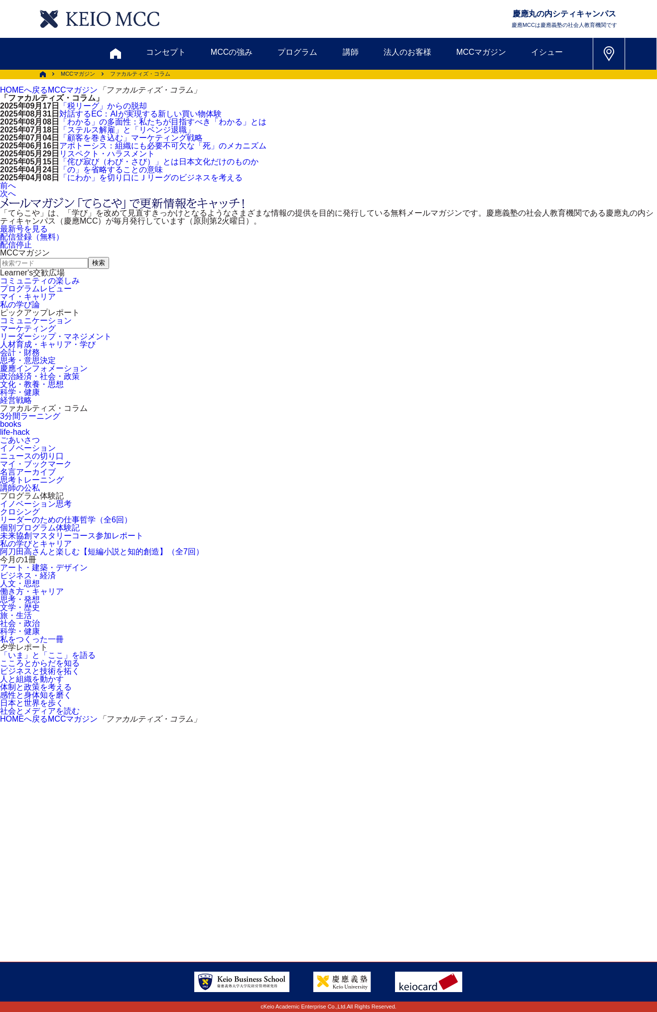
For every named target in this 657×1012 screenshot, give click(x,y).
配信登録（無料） (32, 237)
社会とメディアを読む (40, 711)
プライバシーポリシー (245, 907)
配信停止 (16, 245)
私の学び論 (20, 304)
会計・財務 (20, 352)
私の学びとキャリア (36, 543)
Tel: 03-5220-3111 (532, 882)
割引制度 (225, 835)
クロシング (20, 511)
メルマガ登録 (289, 835)
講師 (351, 52)
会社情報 (149, 907)
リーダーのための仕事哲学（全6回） (66, 519)
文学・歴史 (20, 607)
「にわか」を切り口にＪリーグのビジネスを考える (151, 177)
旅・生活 (16, 615)
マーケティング (28, 328)
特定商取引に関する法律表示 (362, 907)
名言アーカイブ (28, 472)
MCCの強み (232, 52)
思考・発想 (20, 599)
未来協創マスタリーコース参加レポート (71, 535)
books (10, 424)
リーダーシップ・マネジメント (56, 336)
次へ (8, 193)
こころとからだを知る (40, 663)
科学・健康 (20, 392)
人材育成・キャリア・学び (48, 344)
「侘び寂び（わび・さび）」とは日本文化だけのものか (159, 161)
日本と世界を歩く (32, 703)
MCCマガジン (481, 52)
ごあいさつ (20, 440)
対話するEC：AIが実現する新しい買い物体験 (140, 114)
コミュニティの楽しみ (40, 280)
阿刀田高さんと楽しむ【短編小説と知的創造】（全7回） (102, 551)
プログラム (297, 52)
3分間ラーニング (30, 416)
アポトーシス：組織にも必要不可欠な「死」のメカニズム (162, 145)
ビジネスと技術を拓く (40, 671)
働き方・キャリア (32, 591)
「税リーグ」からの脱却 (103, 106)
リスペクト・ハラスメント (107, 153)
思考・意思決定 (28, 360)
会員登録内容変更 (165, 883)
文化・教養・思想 (32, 384)
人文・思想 (20, 583)
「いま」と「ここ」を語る (48, 655)
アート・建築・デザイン (44, 567)
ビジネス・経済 (28, 575)
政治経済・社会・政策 (40, 376)
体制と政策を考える (36, 687)
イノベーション (28, 448)
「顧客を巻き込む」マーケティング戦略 (131, 137)
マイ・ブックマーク (36, 464)
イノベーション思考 (36, 504)
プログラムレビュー (36, 288)
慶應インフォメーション (44, 368)
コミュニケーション (36, 320)
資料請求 (169, 835)
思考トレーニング (32, 480)
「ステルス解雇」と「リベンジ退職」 (127, 130)
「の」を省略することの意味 (111, 169)
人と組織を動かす (32, 679)
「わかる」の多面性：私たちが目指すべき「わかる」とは (162, 122)
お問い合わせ (104, 835)
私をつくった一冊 (32, 639)
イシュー (547, 52)
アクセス (93, 883)
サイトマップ (261, 883)
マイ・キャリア (28, 296)
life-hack (15, 432)
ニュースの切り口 (32, 456)
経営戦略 (16, 400)
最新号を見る (24, 229)
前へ (8, 185)
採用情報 (93, 907)
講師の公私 (20, 488)
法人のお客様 (407, 52)
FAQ (318, 883)
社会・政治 (20, 623)
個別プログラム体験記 (40, 527)
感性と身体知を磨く (36, 695)
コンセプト (166, 52)
